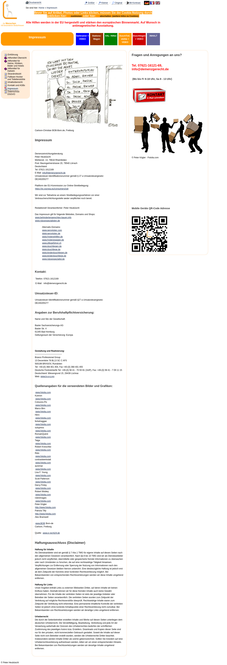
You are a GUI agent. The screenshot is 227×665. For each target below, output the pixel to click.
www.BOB (40, 523)
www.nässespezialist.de (53, 259)
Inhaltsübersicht (15, 82)
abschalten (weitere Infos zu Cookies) (119, 16)
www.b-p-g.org (47, 376)
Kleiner (104, 3)
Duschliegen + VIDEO (139, 37)
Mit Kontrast (134, 3)
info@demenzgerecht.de (53, 173)
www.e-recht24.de (51, 533)
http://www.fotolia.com (45, 507)
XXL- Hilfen (111, 36)
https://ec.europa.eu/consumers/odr (52, 189)
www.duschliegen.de (52, 246)
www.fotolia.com (43, 392)
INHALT (153, 36)
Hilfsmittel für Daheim (13, 69)
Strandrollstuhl (14, 74)
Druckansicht (35, 2)
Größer (91, 3)
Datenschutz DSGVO (13, 92)
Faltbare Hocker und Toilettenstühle (16, 78)
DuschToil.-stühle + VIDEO (125, 39)
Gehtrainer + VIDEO (82, 37)
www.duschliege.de (51, 249)
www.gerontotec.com (52, 230)
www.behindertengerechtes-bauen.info (53, 217)
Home (41, 8)
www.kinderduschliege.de (54, 256)
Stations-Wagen (96, 37)
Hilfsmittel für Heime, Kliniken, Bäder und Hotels (15, 63)
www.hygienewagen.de (53, 240)
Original (118, 3)
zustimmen (76, 16)
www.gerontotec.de (51, 233)
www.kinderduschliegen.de (54, 252)
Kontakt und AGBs (16, 85)
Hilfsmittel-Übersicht (17, 58)
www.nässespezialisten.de (47, 220)
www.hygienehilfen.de (52, 236)
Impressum (52, 8)
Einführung (13, 54)
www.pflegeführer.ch (51, 243)
